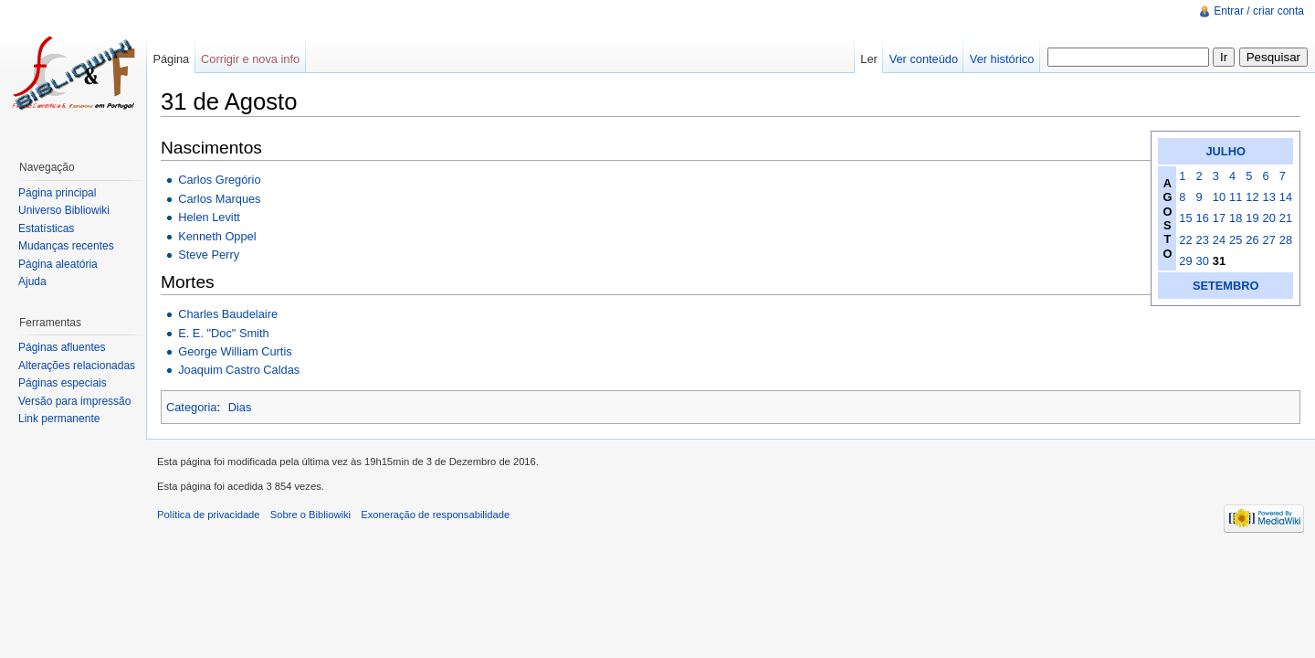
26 (1252, 240)
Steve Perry (208, 254)
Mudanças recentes (66, 245)
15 (1185, 218)
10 (1219, 197)
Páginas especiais (62, 383)
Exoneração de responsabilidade (435, 514)
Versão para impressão (74, 401)
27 (1269, 240)
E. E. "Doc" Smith (223, 333)
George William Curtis (234, 351)
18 (1235, 218)
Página (171, 59)
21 (1285, 218)
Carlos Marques (219, 199)
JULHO (1226, 151)
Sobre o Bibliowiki (310, 514)
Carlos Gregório (219, 179)
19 (1252, 218)
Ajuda (32, 281)
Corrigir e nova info (250, 59)
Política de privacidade (208, 514)
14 (1285, 197)
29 (1185, 261)
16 (1202, 218)
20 (1269, 218)
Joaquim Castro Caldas (239, 370)
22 (1185, 240)
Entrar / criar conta (1259, 11)
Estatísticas (46, 228)
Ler (869, 59)
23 (1202, 240)
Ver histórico (1002, 59)
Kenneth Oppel (217, 236)
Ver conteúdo (923, 59)
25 (1235, 240)
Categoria (191, 407)
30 (1202, 261)
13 (1269, 197)
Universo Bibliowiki (64, 210)
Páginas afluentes (61, 347)
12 (1252, 197)
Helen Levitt (209, 217)
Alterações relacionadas (76, 365)
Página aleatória (58, 264)
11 (1235, 197)
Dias (240, 407)
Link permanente (59, 418)
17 (1219, 218)
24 (1219, 240)
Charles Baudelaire (228, 314)
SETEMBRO (1226, 285)
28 (1285, 240)
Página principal (57, 192)
